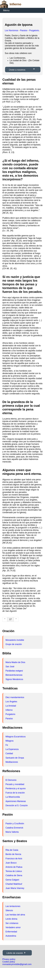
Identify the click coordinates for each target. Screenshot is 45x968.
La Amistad (11, 706)
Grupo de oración (14, 644)
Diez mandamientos (15, 697)
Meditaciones (12, 762)
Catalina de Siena (14, 875)
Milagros (9, 741)
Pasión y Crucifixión (15, 823)
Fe (7, 745)
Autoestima (11, 936)
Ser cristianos (12, 923)
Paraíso (23, 30)
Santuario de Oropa (15, 758)
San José (10, 666)
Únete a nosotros (17, 70)
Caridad (9, 753)
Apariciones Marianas (16, 801)
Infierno (9, 710)
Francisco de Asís (14, 858)
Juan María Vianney (15, 888)
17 (10, 619)
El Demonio (11, 780)
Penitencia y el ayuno (16, 788)
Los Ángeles (11, 701)
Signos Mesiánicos (14, 679)
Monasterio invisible (15, 640)
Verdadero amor (13, 927)
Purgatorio (34, 30)
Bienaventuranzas (14, 675)
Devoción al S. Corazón (17, 805)
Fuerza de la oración (15, 792)
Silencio (9, 910)
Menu (6, 10)
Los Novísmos (11, 30)
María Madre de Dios (15, 662)
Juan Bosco (11, 863)
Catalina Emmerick (14, 828)
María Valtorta (12, 832)
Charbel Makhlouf (14, 884)
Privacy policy (8, 959)
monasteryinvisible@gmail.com (17, 964)
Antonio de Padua (14, 867)
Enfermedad (11, 931)
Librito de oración (14, 953)
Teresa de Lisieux (14, 871)
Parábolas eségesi (14, 671)
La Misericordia (13, 797)
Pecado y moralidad (15, 784)
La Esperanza (12, 749)
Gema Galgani (12, 880)
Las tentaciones (13, 906)
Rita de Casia (12, 850)
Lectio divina (11, 919)
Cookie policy (8, 962)
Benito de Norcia (13, 854)
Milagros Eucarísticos (16, 736)
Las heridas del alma (15, 914)
